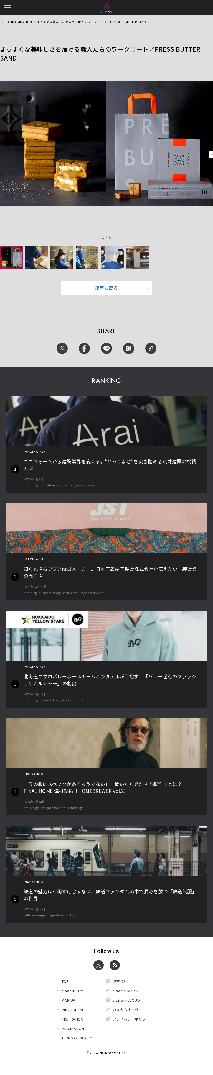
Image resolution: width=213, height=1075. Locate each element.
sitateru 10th (73, 990)
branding (30, 485)
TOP (3, 22)
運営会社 (120, 981)
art (26, 807)
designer (47, 807)
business (45, 592)
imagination (62, 592)
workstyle (72, 485)
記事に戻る (121, 287)
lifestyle (58, 700)
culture (29, 915)
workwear (87, 485)
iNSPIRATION (72, 1019)
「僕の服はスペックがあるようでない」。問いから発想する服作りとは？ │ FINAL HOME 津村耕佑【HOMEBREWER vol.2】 (106, 787)
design (34, 807)
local (60, 485)
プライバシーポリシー (131, 1019)
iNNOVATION (72, 1009)
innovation (47, 485)
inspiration (55, 915)
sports (78, 700)
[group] (11, 257)
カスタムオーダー (127, 1009)
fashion (59, 807)
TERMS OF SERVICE (78, 1038)
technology (75, 807)
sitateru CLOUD (126, 1000)
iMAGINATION (21, 22)
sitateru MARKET (127, 990)
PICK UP (68, 1000)
